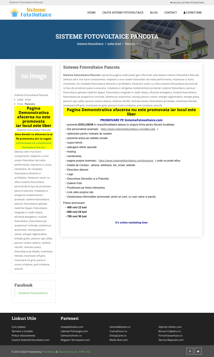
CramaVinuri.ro (118, 331)
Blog (154, 12)
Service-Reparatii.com (170, 339)
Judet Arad (114, 43)
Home (91, 12)
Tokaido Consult (68, 351)
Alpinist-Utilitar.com (170, 326)
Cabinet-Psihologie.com (74, 331)
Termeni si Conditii (22, 331)
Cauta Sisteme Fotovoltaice (122, 12)
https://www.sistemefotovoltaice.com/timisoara (126, 160)
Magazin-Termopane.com (75, 339)
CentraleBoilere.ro (120, 326)
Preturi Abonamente (23, 335)
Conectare (193, 12)
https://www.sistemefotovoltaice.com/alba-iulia (128, 129)
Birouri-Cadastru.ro (169, 331)
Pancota (130, 43)
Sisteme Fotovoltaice (90, 43)
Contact (170, 12)
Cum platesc (19, 326)
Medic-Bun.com (119, 339)
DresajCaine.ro (118, 335)
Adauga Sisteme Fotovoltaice (187, 2)
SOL (88, 351)
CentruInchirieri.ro (71, 335)
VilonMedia (48, 351)
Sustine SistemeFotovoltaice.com (30, 339)
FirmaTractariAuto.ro (170, 335)
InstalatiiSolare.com (72, 326)
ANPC (82, 351)
